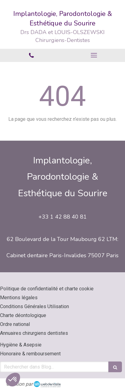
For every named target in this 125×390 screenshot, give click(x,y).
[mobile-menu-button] (93, 55)
